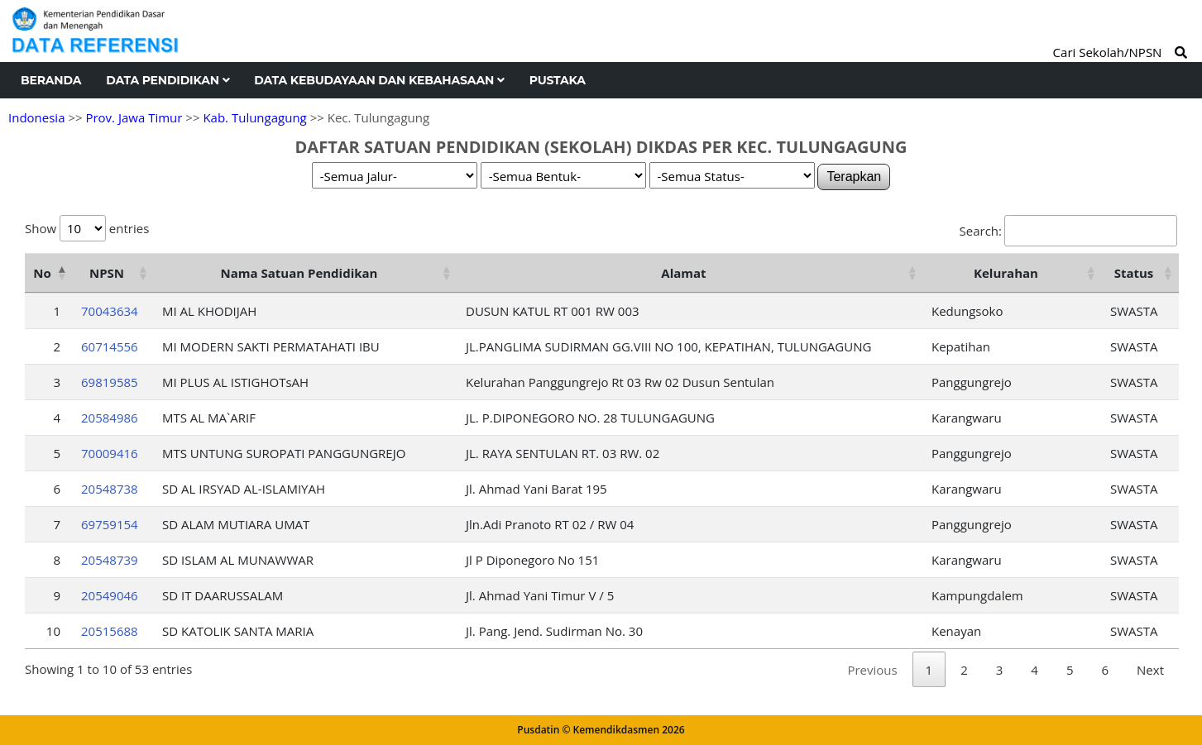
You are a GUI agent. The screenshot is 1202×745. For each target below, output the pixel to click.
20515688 (109, 631)
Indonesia (36, 117)
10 (53, 631)
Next (1150, 669)
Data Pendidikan (167, 80)
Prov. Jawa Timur (133, 117)
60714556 (109, 346)
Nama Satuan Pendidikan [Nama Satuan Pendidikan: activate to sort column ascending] (299, 273)
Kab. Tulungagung (254, 117)
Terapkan (853, 177)
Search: (1068, 230)
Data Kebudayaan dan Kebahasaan (379, 80)
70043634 (109, 311)
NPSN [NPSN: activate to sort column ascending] (106, 273)
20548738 (109, 488)
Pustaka (557, 80)
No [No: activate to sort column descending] (41, 273)
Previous (872, 669)
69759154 (109, 524)
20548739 (109, 560)
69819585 (109, 382)
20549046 (109, 595)
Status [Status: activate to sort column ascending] (1134, 273)
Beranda (51, 80)
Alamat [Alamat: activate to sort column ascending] (683, 273)
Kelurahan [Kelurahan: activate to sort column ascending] (1006, 273)
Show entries (87, 228)
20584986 (109, 417)
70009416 (109, 453)
